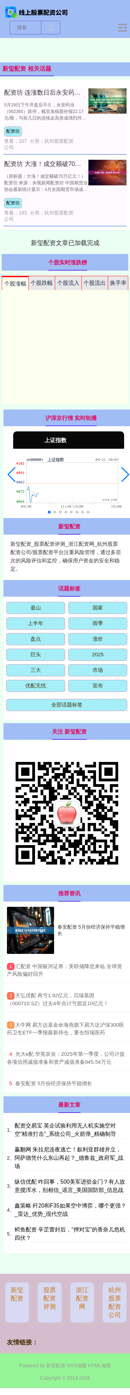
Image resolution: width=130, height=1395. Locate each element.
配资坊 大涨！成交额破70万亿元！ (52, 163)
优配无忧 (35, 685)
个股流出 (95, 283)
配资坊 (13, 131)
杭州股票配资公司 (115, 1302)
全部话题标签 (67, 705)
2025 (98, 654)
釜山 (36, 608)
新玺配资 (17, 1294)
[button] (11, 474)
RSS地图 (77, 1365)
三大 (36, 670)
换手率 (118, 283)
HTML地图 (99, 1365)
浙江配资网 (82, 1298)
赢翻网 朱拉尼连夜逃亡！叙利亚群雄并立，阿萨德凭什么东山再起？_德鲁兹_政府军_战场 (69, 1158)
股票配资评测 (49, 1298)
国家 (98, 608)
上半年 (35, 623)
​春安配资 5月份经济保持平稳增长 (54, 1083)
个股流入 (68, 283)
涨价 (98, 639)
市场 (98, 670)
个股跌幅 (42, 283)
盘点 (36, 639)
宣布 (98, 685)
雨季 (98, 623)
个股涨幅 (15, 284)
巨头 (36, 654)
